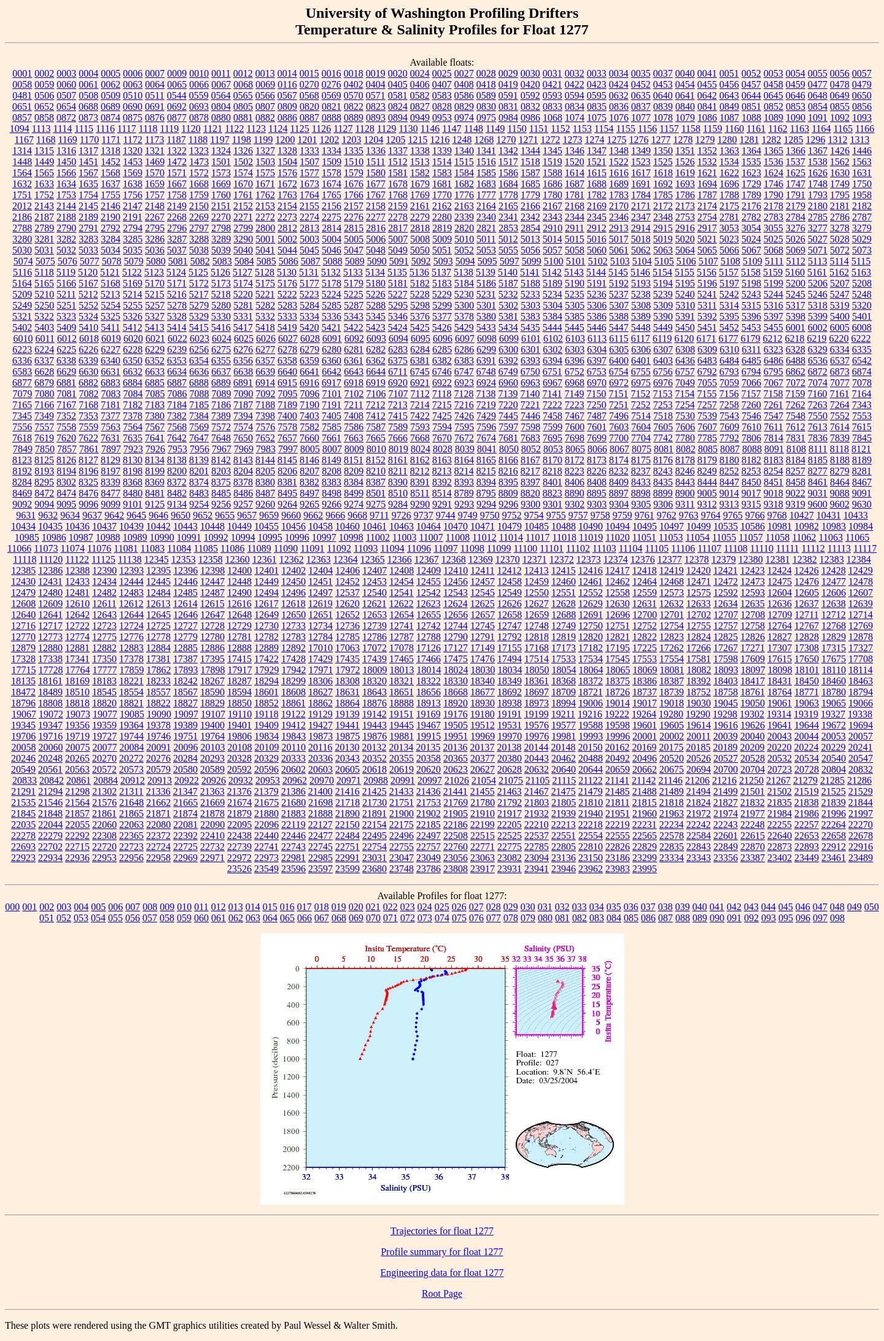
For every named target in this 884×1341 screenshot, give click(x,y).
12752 (644, 625)
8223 (574, 471)
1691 (641, 184)
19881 (401, 736)
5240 (685, 294)
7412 (376, 416)
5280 (221, 305)
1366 (795, 150)
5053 (486, 250)
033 (579, 907)
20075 (78, 747)
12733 (293, 625)
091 (734, 918)
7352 (66, 416)
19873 (320, 736)
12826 (752, 637)
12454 (401, 581)
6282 (376, 349)
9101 (132, 504)
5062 (641, 250)
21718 (347, 802)
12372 (561, 559)
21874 (185, 813)
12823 (671, 637)
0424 (619, 84)
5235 (574, 294)
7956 (199, 449)
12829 (833, 637)
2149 (177, 206)
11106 (683, 548)
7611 (773, 427)
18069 (645, 670)
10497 (671, 526)
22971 (212, 857)
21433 (401, 791)
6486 (773, 360)
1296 (815, 139)
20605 (347, 769)
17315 (833, 648)
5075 (45, 261)
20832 (860, 769)
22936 (77, 857)
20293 (212, 758)
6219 (817, 338)
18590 (212, 692)
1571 (177, 173)
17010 (320, 648)
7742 (663, 438)
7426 (464, 416)
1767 (376, 195)
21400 (320, 791)
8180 (729, 460)
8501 (376, 493)
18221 (131, 681)
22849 (725, 846)
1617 (641, 173)
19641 (779, 725)
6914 (265, 382)
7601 (597, 427)
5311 (706, 305)
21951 (617, 813)
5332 (265, 316)
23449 (806, 857)
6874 (862, 371)
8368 (132, 482)
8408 (597, 482)
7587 (376, 427)
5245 (795, 294)
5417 (243, 327)
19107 (213, 714)
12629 (590, 603)
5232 (508, 294)
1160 (734, 128)
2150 (199, 206)
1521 (597, 162)
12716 (23, 625)
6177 (729, 338)
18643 (374, 692)
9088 (840, 493)
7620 (66, 438)
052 (63, 918)
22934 (50, 857)
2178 (773, 206)
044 (768, 907)
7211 (353, 405)
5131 (309, 272)
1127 (342, 128)
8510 (398, 493)
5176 (287, 283)
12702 (698, 614)
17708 (860, 659)
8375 (221, 482)
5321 (22, 316)
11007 (431, 537)
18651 (401, 692)
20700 (725, 769)
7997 (288, 449)
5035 (132, 250)
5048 (376, 250)
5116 (22, 272)
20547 (860, 758)
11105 (657, 548)
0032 (574, 73)
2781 (729, 217)
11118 (24, 559)
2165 (508, 206)
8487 (265, 493)
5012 (508, 239)
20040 (752, 736)
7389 (221, 416)
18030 (483, 670)
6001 (795, 327)
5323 (66, 316)
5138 (463, 272)
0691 (155, 106)
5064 (685, 250)
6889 (221, 382)
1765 (331, 195)
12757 (725, 625)
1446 (862, 150)
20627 (482, 769)
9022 (795, 493)
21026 (456, 780)
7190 (309, 405)
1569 (132, 173)
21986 (806, 813)
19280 (671, 714)
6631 (110, 371)
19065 (833, 703)
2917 (707, 228)
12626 (509, 603)
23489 (860, 857)
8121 (861, 449)
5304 (552, 305)
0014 (287, 73)
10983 (833, 526)
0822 (353, 106)
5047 (353, 250)
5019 (663, 239)
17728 (51, 670)
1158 (690, 128)
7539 (707, 416)
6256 (199, 349)
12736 (347, 625)
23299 (644, 857)
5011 (485, 239)
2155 (309, 206)
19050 (752, 703)
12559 (644, 592)
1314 (22, 150)
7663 (353, 438)
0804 (221, 106)
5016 (597, 239)
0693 (199, 106)
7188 (265, 405)
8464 (840, 482)
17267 (725, 648)
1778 (508, 195)
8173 (597, 460)
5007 (398, 239)
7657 (287, 438)
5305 (574, 305)
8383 (331, 482)
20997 (429, 780)
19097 (186, 714)
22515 (482, 835)
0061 (88, 84)
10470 (455, 526)
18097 (753, 670)
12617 (266, 603)
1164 (821, 128)
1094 (19, 128)
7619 (44, 438)
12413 (536, 570)
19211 (563, 714)
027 (476, 907)
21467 (536, 791)
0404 (376, 84)
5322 (44, 316)
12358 (210, 559)
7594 (442, 427)
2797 (199, 228)
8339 (110, 482)
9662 (313, 515)
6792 (707, 371)
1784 (641, 195)
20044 (806, 736)
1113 (41, 128)
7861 (89, 449)
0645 (773, 95)
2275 (331, 217)
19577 (563, 725)
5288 (376, 305)
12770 (23, 637)
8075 (641, 449)
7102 (354, 393)
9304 (619, 504)
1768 (398, 195)
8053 (553, 449)
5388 (619, 316)
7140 (530, 393)
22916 (860, 846)
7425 (442, 416)
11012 (484, 537)
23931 (509, 869)
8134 (155, 460)
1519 (552, 162)
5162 (839, 272)
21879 (239, 813)
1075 (597, 117)
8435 (663, 482)
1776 (464, 195)
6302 (552, 349)
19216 (590, 714)
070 (373, 918)
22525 (509, 835)
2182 (862, 206)
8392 (442, 482)
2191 (132, 217)
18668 (455, 692)
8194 (66, 471)
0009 (177, 73)
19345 (23, 725)
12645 (158, 614)
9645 (136, 515)
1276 (638, 139)
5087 (310, 261)
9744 (446, 515)
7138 (485, 393)
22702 (50, 846)
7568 (177, 427)
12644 (131, 614)
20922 (186, 780)
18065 (618, 670)
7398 (265, 416)
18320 (374, 681)
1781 (574, 195)
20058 (24, 747)
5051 (442, 250)
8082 (686, 449)
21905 (455, 813)
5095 (487, 261)
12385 (23, 570)
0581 (398, 95)
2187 (44, 217)
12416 (590, 570)
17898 (213, 670)
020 (356, 907)
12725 (158, 625)
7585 (331, 427)
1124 (277, 128)
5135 (397, 272)
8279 (840, 471)
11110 (762, 548)
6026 (266, 338)
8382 (309, 482)
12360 (237, 559)
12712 (833, 614)
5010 (464, 239)
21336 (158, 791)
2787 (862, 217)
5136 (419, 272)
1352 (707, 150)
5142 (552, 272)
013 (235, 907)
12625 (482, 603)
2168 (574, 206)
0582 (420, 95)
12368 (453, 559)
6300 (508, 349)
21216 (724, 780)
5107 (708, 261)
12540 (374, 592)
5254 (110, 305)
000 (12, 907)
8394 (486, 482)
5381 (508, 316)
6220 (839, 338)
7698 (574, 438)
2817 (398, 228)
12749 (563, 625)
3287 (177, 239)
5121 (110, 272)
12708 (752, 614)
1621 (707, 173)
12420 (698, 570)
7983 (266, 449)
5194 (663, 283)
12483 (131, 592)
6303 (574, 349)
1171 (110, 139)
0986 (530, 117)
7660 (309, 438)
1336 (376, 150)
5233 (530, 294)
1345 (552, 150)
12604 (779, 592)
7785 (707, 438)
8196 (88, 471)
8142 (221, 460)
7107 (398, 393)
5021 (707, 239)
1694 (707, 184)
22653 (806, 835)
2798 (221, 228)
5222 (287, 294)
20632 (536, 769)
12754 (671, 625)
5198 (751, 283)
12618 (293, 603)
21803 (536, 802)
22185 (428, 824)
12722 (77, 625)
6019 (111, 338)
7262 (795, 405)
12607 (860, 592)
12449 (266, 581)
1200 (285, 139)
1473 (199, 162)
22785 (536, 846)
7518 (663, 416)
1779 (530, 195)
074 (442, 918)
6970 (597, 382)
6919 (376, 382)
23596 (293, 869)
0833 (552, 106)
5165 (44, 283)
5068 (773, 250)
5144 (596, 272)
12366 (399, 559)
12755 (698, 625)
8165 (486, 460)
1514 (442, 162)
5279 (199, 305)
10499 (698, 526)
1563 (862, 162)
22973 (266, 857)
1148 (473, 128)
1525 (663, 162)
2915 (663, 228)
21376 (239, 791)
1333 (309, 150)
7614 (840, 427)
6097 (465, 338)
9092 (22, 504)
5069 (795, 250)
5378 (464, 316)
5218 (221, 294)
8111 (818, 449)
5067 (751, 250)
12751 (617, 625)
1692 (663, 184)
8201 (199, 471)
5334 (309, 316)
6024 (221, 338)
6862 (795, 371)
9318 (773, 504)
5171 (177, 283)
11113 (839, 548)
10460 (347, 526)
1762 (265, 195)
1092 (840, 117)
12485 (185, 592)
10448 (212, 526)
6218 (795, 338)
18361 (536, 681)
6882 (88, 382)
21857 (77, 813)
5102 (598, 261)
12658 (509, 614)
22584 (698, 835)
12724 (131, 625)
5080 (156, 261)
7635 (132, 438)
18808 (50, 703)
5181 (398, 283)
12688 (563, 614)
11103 (604, 548)
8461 (818, 482)
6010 (23, 338)
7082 (89, 393)
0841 (707, 106)
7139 (508, 393)
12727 (185, 625)
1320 (132, 150)
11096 (419, 548)
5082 (200, 261)
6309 (707, 349)
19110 (240, 714)
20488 (590, 758)
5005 (353, 239)
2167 (552, 206)
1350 (663, 150)
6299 (486, 349)
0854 (818, 106)
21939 (563, 813)
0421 (552, 84)
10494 (617, 526)
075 (459, 918)
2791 (88, 228)
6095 (420, 338)
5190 (574, 283)
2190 (110, 217)
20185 (698, 747)
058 (167, 918)
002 (46, 907)
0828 (442, 106)
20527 (725, 758)
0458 (773, 84)
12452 (347, 581)
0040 (685, 73)
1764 (309, 195)
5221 (265, 294)
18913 (428, 703)
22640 (779, 835)
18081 (672, 670)
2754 (707, 217)
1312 (837, 139)
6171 (706, 338)
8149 (331, 460)
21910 (482, 813)
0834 (574, 106)
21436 (428, 791)
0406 (420, 84)
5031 (44, 250)
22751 (347, 846)
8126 (66, 460)
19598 (617, 725)
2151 (221, 206)
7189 (287, 405)
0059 (44, 84)
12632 (671, 603)
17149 (482, 648)
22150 (347, 824)
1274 (594, 139)
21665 (185, 802)
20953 (267, 780)
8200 (177, 471)
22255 (779, 824)
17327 (860, 648)
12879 (23, 648)
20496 (644, 758)
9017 (751, 493)
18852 (266, 703)
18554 (131, 692)
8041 (487, 449)
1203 (351, 139)
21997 (860, 813)
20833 (24, 780)
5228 (420, 294)
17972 (348, 670)
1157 (668, 128)
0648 (818, 95)
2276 (353, 217)
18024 (456, 670)
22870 (752, 846)
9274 (353, 504)
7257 (707, 405)
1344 (530, 150)
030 (528, 907)
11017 (537, 537)
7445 (508, 416)
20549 (23, 769)
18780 (833, 692)
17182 (590, 648)
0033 (597, 73)
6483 (707, 360)
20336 (320, 758)
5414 (177, 327)
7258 (729, 405)
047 (820, 907)
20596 (266, 769)
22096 (266, 824)
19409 (266, 725)
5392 (707, 316)
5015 (574, 239)
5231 (486, 294)
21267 (778, 780)
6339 (88, 360)
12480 (50, 592)
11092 (339, 548)
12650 (293, 614)
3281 (44, 239)
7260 (751, 405)
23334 (671, 857)
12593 (752, 592)
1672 (287, 184)
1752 (44, 195)
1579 (353, 173)
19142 (374, 714)
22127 (320, 824)
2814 (331, 228)
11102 (578, 548)
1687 (574, 184)
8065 (575, 449)
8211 (397, 471)
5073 (862, 250)
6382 (442, 360)
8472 (44, 493)
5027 (818, 239)
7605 (663, 427)
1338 (420, 150)
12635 (752, 603)
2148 (155, 206)
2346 (619, 217)
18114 (860, 670)
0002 (44, 73)
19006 (590, 703)
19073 (78, 714)
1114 (62, 128)
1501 (221, 162)
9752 (512, 515)
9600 (818, 504)
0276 (331, 84)
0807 (265, 106)
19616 (725, 725)
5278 (177, 305)
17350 (104, 659)
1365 (773, 150)
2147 (132, 206)
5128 (264, 272)
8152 (376, 460)
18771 (806, 692)
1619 (685, 173)
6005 (840, 327)
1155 (625, 128)
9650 (180, 515)
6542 (862, 360)
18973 (536, 703)
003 (63, 907)
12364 (345, 559)
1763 (287, 195)
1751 (22, 195)
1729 (751, 184)
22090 (212, 824)
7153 (662, 393)
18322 (428, 681)
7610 (751, 427)
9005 (707, 493)
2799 (243, 228)
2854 (530, 228)
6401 (641, 360)
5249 (22, 305)
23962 (590, 869)
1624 (773, 173)
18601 (266, 692)
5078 (112, 261)
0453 (663, 84)
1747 (795, 184)
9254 (199, 504)
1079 (685, 117)
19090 (159, 714)
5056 (530, 250)
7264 (840, 405)
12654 (401, 614)
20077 (105, 747)
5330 (221, 316)
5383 (530, 316)
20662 (644, 769)
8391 (420, 482)
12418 (644, 570)
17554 (671, 659)
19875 (347, 736)
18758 (725, 692)
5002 (287, 239)
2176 (751, 206)
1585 (486, 173)
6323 (773, 349)
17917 (240, 670)
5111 (774, 261)
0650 (862, 95)
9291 (442, 504)
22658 (833, 835)
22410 (212, 835)
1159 (712, 128)
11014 (511, 537)
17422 (266, 659)
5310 (685, 305)
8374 (199, 482)
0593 (552, 95)
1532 (707, 162)
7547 (773, 416)
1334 (331, 150)
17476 (482, 659)
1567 (88, 173)
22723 (131, 846)
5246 (818, 294)
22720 (104, 846)
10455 (266, 526)
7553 (862, 416)
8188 (840, 460)
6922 (442, 382)
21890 (347, 813)
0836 (619, 106)
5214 (132, 294)
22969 (185, 857)
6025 (244, 338)
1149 (495, 128)
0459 (795, 84)
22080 (158, 824)
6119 (662, 338)
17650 (806, 659)
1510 (353, 162)
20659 (617, 769)
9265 (309, 504)
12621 (374, 603)
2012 (22, 206)
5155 (684, 272)
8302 (66, 482)
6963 (530, 382)
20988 (375, 780)
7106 (376, 393)
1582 (420, 173)
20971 (348, 780)
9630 (862, 504)
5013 (530, 239)
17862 (159, 670)
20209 (752, 747)
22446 (293, 835)
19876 (374, 736)
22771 (482, 846)
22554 (590, 835)
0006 (132, 73)
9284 (398, 504)
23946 (563, 869)
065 (287, 918)
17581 (698, 659)
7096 (310, 393)
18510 (77, 692)
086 (648, 918)
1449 (44, 162)
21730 (374, 802)
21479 (590, 791)
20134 (401, 747)
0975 (486, 117)
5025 (773, 239)
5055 (508, 250)
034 (596, 907)
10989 (135, 537)
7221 (530, 405)
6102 (553, 338)
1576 (287, 173)
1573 (221, 173)
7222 (552, 405)
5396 (751, 316)
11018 (564, 537)
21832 (752, 802)
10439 (131, 526)
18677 (482, 692)
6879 (44, 382)
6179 (751, 338)
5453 (751, 327)
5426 (442, 327)
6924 (486, 382)
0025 (442, 73)
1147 (451, 128)
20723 (779, 769)
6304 (597, 349)
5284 (309, 305)
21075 (510, 780)
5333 (287, 316)
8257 (795, 471)
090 (717, 918)
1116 (105, 128)
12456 (455, 581)
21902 (428, 813)
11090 (286, 548)
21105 (537, 780)
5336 (331, 316)
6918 (353, 382)
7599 (552, 427)
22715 (77, 846)
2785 (818, 217)
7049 (685, 382)
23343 (698, 857)
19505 (455, 725)
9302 (574, 504)
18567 (185, 692)
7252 (641, 405)
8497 (309, 493)
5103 (620, 261)
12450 (293, 581)
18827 (185, 703)
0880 (221, 117)
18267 (212, 681)
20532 (779, 758)
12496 (293, 592)
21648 (131, 802)
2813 (309, 228)
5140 (508, 272)
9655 (225, 515)
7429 (486, 416)
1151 (538, 128)
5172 (199, 283)
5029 (862, 239)
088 (682, 918)
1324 (221, 150)
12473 (752, 581)
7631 (110, 438)
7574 (243, 427)
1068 (552, 117)
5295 (398, 305)
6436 (685, 360)
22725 (185, 846)
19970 (509, 736)
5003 (309, 239)
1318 (110, 150)
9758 (600, 515)
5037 (177, 250)
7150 (596, 393)
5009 (442, 239)
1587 (530, 173)
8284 (22, 482)
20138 (509, 747)
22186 (455, 824)
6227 (110, 349)
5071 (818, 250)
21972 (698, 813)
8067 (619, 449)
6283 (398, 349)
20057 (860, 736)
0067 (221, 84)
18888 (401, 703)
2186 (22, 217)
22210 (536, 824)
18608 (293, 692)
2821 (486, 228)
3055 (773, 228)
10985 (27, 537)
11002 (378, 537)
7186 (221, 405)
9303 (597, 504)
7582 (309, 427)
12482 (104, 592)
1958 (862, 195)
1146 (430, 128)
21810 (590, 802)
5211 (66, 294)
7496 (619, 416)
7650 (243, 438)
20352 (374, 758)
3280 (22, 239)
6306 (641, 349)
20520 (671, 758)
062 (235, 918)
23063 (482, 857)
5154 (662, 272)
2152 (243, 206)
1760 (221, 195)
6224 (44, 349)
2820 (464, 228)
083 (596, 918)
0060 (66, 84)
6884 (132, 382)
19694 (860, 725)
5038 (199, 250)
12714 (860, 614)
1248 (461, 139)
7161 (839, 393)
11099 (499, 548)
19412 (293, 725)
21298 (77, 791)
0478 (840, 84)
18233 (158, 681)
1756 (132, 195)
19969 (482, 736)
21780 (482, 802)
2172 (663, 206)
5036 (155, 250)
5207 (840, 283)
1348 (619, 150)
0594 (574, 95)
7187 (243, 405)
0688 (88, 106)
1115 (83, 128)
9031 (818, 493)
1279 (705, 139)
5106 (686, 261)
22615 (752, 835)
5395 (729, 316)
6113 (597, 338)
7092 (266, 393)
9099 (110, 504)
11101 (552, 548)
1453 (132, 162)
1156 (647, 128)
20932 (240, 780)
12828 (806, 637)
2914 (641, 228)
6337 (44, 360)
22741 (266, 846)
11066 (19, 548)
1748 (818, 184)
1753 (66, 195)
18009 (375, 670)
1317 (88, 150)
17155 (509, 648)
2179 (795, 206)
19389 (185, 725)
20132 (374, 747)
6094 (398, 338)
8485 (221, 493)
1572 (199, 173)
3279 (862, 228)
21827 (725, 802)
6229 (155, 349)
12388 (77, 570)
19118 (266, 714)
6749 (508, 371)
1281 (749, 139)
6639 (265, 371)
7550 (818, 416)
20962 (294, 780)
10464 (428, 526)
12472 (725, 581)
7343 (862, 405)
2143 (44, 206)
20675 (671, 769)
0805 (243, 106)
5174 (243, 283)
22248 (752, 824)
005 (98, 907)
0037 (663, 73)
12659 (536, 614)
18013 (402, 670)
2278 (398, 217)
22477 (320, 835)
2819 (442, 228)
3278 (840, 228)
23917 (482, 869)
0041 (707, 73)
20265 (77, 758)
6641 (309, 371)
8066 (597, 449)
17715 (24, 670)
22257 (806, 824)
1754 (88, 195)
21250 (751, 780)
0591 (508, 95)
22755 (401, 846)
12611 (104, 603)
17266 (698, 648)
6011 (44, 338)
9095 (66, 504)
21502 (779, 791)
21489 (671, 791)
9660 (291, 515)
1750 (862, 184)
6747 (464, 371)
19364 (131, 725)
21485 (617, 791)
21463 (509, 791)
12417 (617, 570)
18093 (726, 670)
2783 (773, 217)
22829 (644, 846)
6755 (641, 371)
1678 (398, 184)
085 (631, 918)
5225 (353, 294)
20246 (23, 758)
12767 (806, 625)
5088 (333, 261)
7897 (111, 449)
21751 (401, 802)
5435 (530, 327)
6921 (420, 382)
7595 (464, 427)
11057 (750, 537)
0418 (486, 84)
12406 (347, 570)
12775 (104, 637)
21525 (833, 791)
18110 (834, 670)
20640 (563, 769)
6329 (818, 349)
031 (545, 907)
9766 (755, 515)
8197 (110, 471)
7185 (199, 405)
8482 (177, 493)
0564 (221, 95)
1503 (265, 162)
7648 (221, 438)
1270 (506, 139)
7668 (420, 438)
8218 (552, 471)
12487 (212, 592)
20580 (185, 769)
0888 (331, 117)
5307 (619, 305)
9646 (158, 515)
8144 (265, 460)
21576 (104, 802)
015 (270, 907)
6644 (376, 371)
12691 (590, 614)
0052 (751, 73)
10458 (320, 526)
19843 (293, 736)
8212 (420, 471)
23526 (239, 869)
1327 (265, 150)
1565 (44, 173)
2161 (420, 206)
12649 (266, 614)
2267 (155, 217)
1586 (508, 173)
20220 (779, 747)
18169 (77, 681)
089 (699, 918)
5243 (751, 294)
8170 (552, 460)
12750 (590, 625)
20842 (51, 780)
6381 (420, 360)
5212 (88, 294)
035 (614, 907)
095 (785, 918)
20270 (104, 758)
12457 (482, 581)
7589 (398, 427)
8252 (729, 471)
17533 (563, 659)
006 (115, 907)
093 (768, 918)
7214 (420, 405)
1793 (818, 195)
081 (562, 918)
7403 (309, 416)
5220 (243, 294)
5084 (244, 261)
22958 (158, 857)
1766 (353, 195)
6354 (199, 360)
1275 (616, 139)
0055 (818, 73)
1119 (169, 128)
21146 (671, 780)
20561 (50, 769)
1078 (663, 117)
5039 (221, 250)
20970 (321, 780)
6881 (66, 382)
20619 (401, 769)
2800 (265, 228)
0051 (729, 73)
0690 (132, 106)
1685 (530, 184)
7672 (464, 438)
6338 (66, 360)
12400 (239, 570)
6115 (618, 338)
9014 (729, 493)
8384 (353, 482)
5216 (177, 294)
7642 (177, 438)
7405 (331, 416)
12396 (185, 570)
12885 (185, 648)
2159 (398, 206)
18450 (806, 681)
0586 (464, 95)
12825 (725, 637)
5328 (177, 316)
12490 (239, 592)
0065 (177, 84)
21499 (725, 791)
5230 (464, 294)
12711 (806, 614)
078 (510, 918)
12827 (779, 637)
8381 (287, 482)
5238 (641, 294)
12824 (698, 637)
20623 (455, 769)
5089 (355, 261)
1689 (619, 184)
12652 (347, 614)
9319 (795, 504)
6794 (751, 371)
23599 (347, 869)
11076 (99, 548)
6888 (199, 382)
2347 (641, 217)
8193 (44, 471)
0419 (508, 84)
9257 (243, 504)
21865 (131, 813)
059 (184, 918)
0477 (818, 84)
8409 (619, 482)
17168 (536, 648)
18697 (536, 692)
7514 (641, 416)
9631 (26, 515)
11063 (831, 537)
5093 (443, 261)
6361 (353, 360)
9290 (420, 504)
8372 (177, 482)
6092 (354, 338)
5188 (530, 283)
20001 (644, 736)
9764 (711, 515)
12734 (320, 625)
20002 (671, 736)
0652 (44, 106)
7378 (132, 416)
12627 (536, 603)
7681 (508, 438)
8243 (663, 471)
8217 (530, 471)
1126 (321, 128)
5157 (729, 272)
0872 (66, 117)
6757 (685, 371)
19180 (482, 714)
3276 (795, 228)
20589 (212, 769)
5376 (420, 316)
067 (321, 918)
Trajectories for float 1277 (442, 1231)
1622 (729, 173)
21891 (374, 813)
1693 (685, 184)
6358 (287, 360)
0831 (508, 106)
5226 (376, 294)
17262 (671, 648)
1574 (243, 173)
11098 (472, 548)
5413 (155, 327)
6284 (420, 349)
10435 (50, 526)
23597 (320, 869)
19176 (455, 714)
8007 (332, 449)
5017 (619, 239)
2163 (464, 206)
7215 (442, 405)
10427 (801, 515)
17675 (833, 659)
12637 (806, 603)
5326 (132, 316)
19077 (105, 714)
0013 (265, 73)
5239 (663, 294)
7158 (773, 393)
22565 (644, 835)
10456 (293, 526)
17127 (455, 648)
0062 (110, 84)
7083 (111, 393)
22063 (131, 824)
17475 (455, 659)
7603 (619, 427)
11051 (644, 537)
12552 (590, 592)
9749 (468, 515)
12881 (77, 648)
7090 (244, 393)
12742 (428, 625)
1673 (309, 184)
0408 (464, 84)
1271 (528, 139)
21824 (698, 802)
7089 (221, 393)
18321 (401, 681)
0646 (795, 95)
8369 (155, 482)
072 (407, 918)
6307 (663, 349)
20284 (185, 758)
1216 (439, 139)
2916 (685, 228)
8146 (309, 460)
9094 (44, 504)
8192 (22, 471)
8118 (839, 449)
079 (528, 918)
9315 (751, 504)
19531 (509, 725)
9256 (221, 504)
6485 (751, 360)
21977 (752, 813)
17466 (428, 659)
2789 (44, 228)
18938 (509, 703)
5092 (421, 261)
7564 (132, 427)
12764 (779, 625)
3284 (110, 239)
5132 (331, 272)
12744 (455, 625)
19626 (752, 725)
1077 (641, 117)
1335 (353, 150)
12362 (291, 559)
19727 (104, 736)
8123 (22, 460)
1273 (572, 139)
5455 (773, 327)
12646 (185, 614)
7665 (376, 438)
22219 (617, 824)
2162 (442, 206)
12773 (50, 637)
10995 (270, 537)
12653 (374, 614)
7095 (288, 393)
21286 (859, 780)
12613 (158, 603)
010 (184, 907)
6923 (464, 382)
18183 (104, 681)
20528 (752, 758)
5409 (66, 327)
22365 (131, 835)
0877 (177, 117)
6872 (818, 371)
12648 (239, 614)
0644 (751, 95)
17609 (752, 659)
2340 (486, 217)
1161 (756, 128)
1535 (751, 162)
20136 (455, 747)
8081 (663, 449)
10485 (536, 526)
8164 (464, 460)
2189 (88, 217)
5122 (132, 272)
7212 (376, 405)
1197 (219, 139)
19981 (563, 736)
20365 (455, 758)
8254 (773, 471)
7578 (287, 427)
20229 (833, 747)
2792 (110, 228)
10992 (216, 537)
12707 (725, 614)
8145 (287, 460)
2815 (353, 228)
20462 (563, 758)
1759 (199, 195)
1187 (175, 139)
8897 (619, 493)
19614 (698, 725)
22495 (374, 835)
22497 (428, 835)
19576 (536, 725)
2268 (177, 217)
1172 (132, 139)
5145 (618, 272)
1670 (243, 184)
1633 (44, 184)
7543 (729, 416)
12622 (401, 603)
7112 (420, 393)
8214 (464, 471)
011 (201, 907)
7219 (486, 405)
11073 (46, 548)
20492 (617, 758)
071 (390, 918)
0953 (442, 117)
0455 (707, 84)
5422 (353, 327)
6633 (155, 371)
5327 (155, 316)
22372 (158, 835)
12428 (833, 570)
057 (149, 918)
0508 (88, 95)
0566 (265, 95)
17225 (644, 648)
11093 (366, 548)
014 (253, 907)
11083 (153, 548)
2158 (376, 206)
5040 (243, 250)
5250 (44, 305)
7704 (641, 438)
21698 (320, 802)
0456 (729, 84)
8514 (442, 493)
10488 (563, 526)
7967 (221, 449)
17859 (132, 670)
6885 (155, 382)
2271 (243, 217)
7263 (818, 405)
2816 (376, 228)
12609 (50, 603)
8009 (354, 449)
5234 (552, 294)
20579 (158, 769)
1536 (773, 162)
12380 (751, 559)
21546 (50, 802)
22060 (104, 824)
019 (339, 907)
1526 (685, 162)
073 (424, 918)
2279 (420, 217)
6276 (243, 349)
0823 (376, 106)
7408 (353, 416)
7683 (530, 438)
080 (545, 918)
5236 (597, 294)
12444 (131, 581)
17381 (158, 659)
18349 (509, 681)
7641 (155, 438)
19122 (293, 714)
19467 (428, 725)
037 (648, 907)
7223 (574, 405)
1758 (177, 195)
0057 (862, 73)
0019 (376, 73)
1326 (243, 150)
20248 (50, 758)
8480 (132, 493)
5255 (132, 305)
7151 (618, 393)
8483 (199, 493)
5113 (817, 261)
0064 (155, 84)
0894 (398, 117)
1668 (199, 184)
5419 (287, 327)
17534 (590, 659)
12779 (185, 637)
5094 (465, 261)
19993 (590, 736)
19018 (671, 703)
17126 (428, 648)
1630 (840, 173)
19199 (536, 714)
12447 (212, 581)
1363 (729, 150)
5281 (243, 305)
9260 (265, 504)
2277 (376, 217)
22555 (617, 835)
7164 (861, 393)
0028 (486, 73)
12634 (725, 603)
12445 (158, 581)
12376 (642, 559)
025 (442, 907)
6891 (243, 382)
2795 (155, 228)
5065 (707, 250)
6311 (751, 349)
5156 (706, 272)
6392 (508, 360)
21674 (239, 802)
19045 (725, 703)
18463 (860, 681)
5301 (486, 305)
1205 (395, 139)
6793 (729, 371)
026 (459, 907)
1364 (751, 150)
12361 (264, 559)
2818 (420, 228)
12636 (779, 603)
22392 (185, 835)
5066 (729, 250)
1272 (550, 139)
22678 (860, 835)
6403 (663, 360)
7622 (88, 438)
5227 (398, 294)
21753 (428, 802)
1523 (641, 162)
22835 (671, 846)
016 (287, 907)
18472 (23, 692)
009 (167, 907)
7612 (795, 427)
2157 (353, 206)
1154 (603, 128)
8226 (597, 471)
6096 (442, 338)
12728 (212, 625)
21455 (482, 791)
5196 (707, 283)
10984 (860, 526)
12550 (536, 592)
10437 (104, 526)
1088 (751, 117)
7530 (685, 416)
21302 (104, 791)
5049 (398, 250)
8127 (88, 460)
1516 (486, 162)
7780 (685, 438)
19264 (644, 714)
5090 (377, 261)
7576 (265, 427)
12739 (374, 625)
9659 (269, 515)
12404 (320, 570)
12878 (860, 637)
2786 (840, 217)
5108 (730, 261)
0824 (398, 106)
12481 (77, 592)
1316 (66, 150)
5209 (22, 294)
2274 (309, 217)
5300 (464, 305)
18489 (50, 692)
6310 (729, 349)
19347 (50, 725)
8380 (265, 482)
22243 (725, 824)
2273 (287, 217)
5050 (420, 250)
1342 (508, 150)
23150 (590, 857)
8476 (88, 493)
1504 (287, 162)
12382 (805, 559)
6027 (288, 338)
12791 (482, 637)
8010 (376, 449)
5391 (685, 316)
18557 (158, 692)
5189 (552, 283)
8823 (552, 493)
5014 (552, 239)
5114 (838, 261)
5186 (486, 283)
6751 (552, 371)
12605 (806, 592)
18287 (239, 681)
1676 (353, 184)
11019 (591, 537)
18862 (320, 703)
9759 (622, 515)
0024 (420, 73)
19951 (455, 736)
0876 (155, 117)
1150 (516, 128)
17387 (185, 659)
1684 (508, 184)
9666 (335, 515)
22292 (77, 835)
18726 (617, 692)
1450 (66, 162)
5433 (486, 327)
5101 (576, 261)
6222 (861, 338)
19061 (779, 703)
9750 (490, 515)
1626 (818, 173)
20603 (320, 769)
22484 (347, 835)
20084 (132, 747)
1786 (685, 195)
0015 (309, 73)
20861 (78, 780)
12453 (374, 581)
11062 (804, 537)
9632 (48, 515)
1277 (660, 139)
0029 (508, 73)
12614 (185, 603)
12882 (104, 648)
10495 (644, 526)
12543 (455, 592)
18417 (752, 681)
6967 (552, 382)
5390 (663, 316)
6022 (177, 338)
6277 (265, 349)
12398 (212, 570)
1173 (154, 139)
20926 (213, 780)
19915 (428, 736)
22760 (455, 846)
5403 (44, 327)
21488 (644, 791)
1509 (331, 162)
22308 (104, 835)
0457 (751, 84)
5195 (685, 283)
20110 (294, 747)
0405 (398, 84)
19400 (212, 725)
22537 (536, 835)
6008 (862, 327)
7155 (706, 393)
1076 (619, 117)
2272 (265, 217)
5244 (773, 294)
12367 (426, 559)
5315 (751, 305)
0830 (486, 106)
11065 (857, 537)
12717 (50, 625)
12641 (50, 614)
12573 (671, 592)
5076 (67, 261)
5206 (818, 283)
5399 (818, 316)
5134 (375, 272)
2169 (597, 206)
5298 (420, 305)
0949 (420, 117)
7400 (287, 416)
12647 (212, 614)
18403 (725, 681)
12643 (104, 614)
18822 (158, 703)
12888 (239, 648)
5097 (509, 261)
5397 (773, 316)
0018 (353, 73)
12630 (617, 603)
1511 (375, 162)
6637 (221, 371)
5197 (729, 283)
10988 (108, 537)
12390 (104, 570)
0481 (22, 95)
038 (665, 907)
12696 (617, 614)
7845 (862, 438)
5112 (795, 261)
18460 (833, 681)
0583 (442, 95)
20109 (267, 747)
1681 (442, 184)
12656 (455, 614)
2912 (597, 228)
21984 (779, 813)
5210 (44, 294)
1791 (795, 195)
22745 (320, 846)
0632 (619, 95)
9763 (689, 515)
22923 (23, 857)
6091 (332, 338)
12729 (239, 625)
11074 (73, 548)
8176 (663, 460)
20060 (51, 747)
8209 (353, 471)
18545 (104, 692)
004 (81, 907)
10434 (23, 526)
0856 (862, 106)
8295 (44, 482)
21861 (104, 813)
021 (373, 907)
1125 (299, 128)
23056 (455, 857)
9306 (663, 504)
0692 (177, 106)
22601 (725, 835)
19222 (617, 714)
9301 (552, 504)
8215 (486, 471)
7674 (486, 438)
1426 (840, 150)
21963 (671, 813)
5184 (464, 283)
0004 (88, 73)
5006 (376, 239)
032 (562, 907)
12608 (23, 603)
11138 (130, 559)
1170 (89, 139)
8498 (331, 493)
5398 (795, 316)
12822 (644, 637)
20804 (833, 769)
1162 (777, 128)
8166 (508, 460)
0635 (641, 95)
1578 (331, 173)
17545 (617, 659)
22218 (590, 824)
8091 (774, 449)
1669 (221, 184)
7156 (729, 393)
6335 (862, 349)
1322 (177, 150)
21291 (23, 791)
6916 (309, 382)
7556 (22, 427)
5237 (619, 294)
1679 (420, 184)
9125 (155, 504)
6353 (177, 360)
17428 (293, 659)
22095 (239, 824)
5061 (619, 250)
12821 (617, 637)
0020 (398, 73)
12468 (671, 581)
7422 (420, 416)
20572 (104, 769)
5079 (134, 261)
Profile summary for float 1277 (442, 1251)
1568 (110, 173)
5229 (442, 294)
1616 (619, 173)
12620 (347, 603)
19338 (860, 714)
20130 (347, 747)
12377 (669, 559)
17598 (725, 659)
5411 (110, 327)
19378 (158, 725)
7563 (110, 427)
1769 (420, 195)
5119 (66, 272)
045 (785, 907)
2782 (751, 217)
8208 (331, 471)
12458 (509, 581)
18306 (320, 681)
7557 (44, 427)
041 (717, 907)
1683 (486, 184)
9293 (464, 504)
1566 (66, 173)
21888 (320, 813)
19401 (239, 725)
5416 (221, 327)
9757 (578, 515)
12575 (698, 592)
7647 (199, 438)
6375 (398, 360)
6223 (22, 349)
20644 (590, 769)
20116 (320, 747)
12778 (158, 637)
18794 (860, 692)
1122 (234, 128)
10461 (374, 526)
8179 (707, 460)
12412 (509, 570)
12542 (428, 592)
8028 (442, 449)
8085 (708, 449)
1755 (110, 195)
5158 (751, 272)
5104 (642, 261)
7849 (23, 449)
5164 (22, 283)
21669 (212, 802)
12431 (50, 581)
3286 (155, 239)
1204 (373, 139)
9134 (177, 504)
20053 (833, 736)
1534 (729, 162)
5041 (265, 250)
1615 (597, 173)
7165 (22, 405)
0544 (177, 95)
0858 (44, 117)
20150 (590, 747)
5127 (242, 272)
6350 (132, 360)
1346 (574, 150)
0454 (685, 84)
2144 (66, 206)
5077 (89, 261)
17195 (617, 648)
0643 (729, 95)
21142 (644, 780)
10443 (185, 526)
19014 (617, 703)
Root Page (442, 1293)
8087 (730, 449)
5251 (66, 305)
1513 (420, 162)
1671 (265, 184)
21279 (805, 780)
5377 (442, 316)
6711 (397, 371)
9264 (287, 504)
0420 (530, 84)
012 (218, 907)
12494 (266, 592)
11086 (232, 548)
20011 (698, 736)
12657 (482, 614)
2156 (331, 206)
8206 (287, 471)
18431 (779, 681)
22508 (455, 835)
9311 (684, 504)
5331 (243, 316)
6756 (663, 371)
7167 (66, 405)
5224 (331, 294)
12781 (239, 637)
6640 (287, 371)
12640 (23, 614)
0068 (243, 84)
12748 (536, 625)
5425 (420, 327)
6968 (574, 382)
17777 (105, 670)
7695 (552, 438)
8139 (199, 460)
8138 (177, 460)
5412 (132, 327)
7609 (729, 427)
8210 (376, 471)
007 (132, 907)
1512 (398, 162)
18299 (293, 681)
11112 (813, 548)
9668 (357, 515)
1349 (641, 150)
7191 (331, 405)
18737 (644, 692)
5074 (23, 261)
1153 (582, 128)
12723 (104, 625)
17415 (239, 659)
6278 (287, 349)
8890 (574, 493)
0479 (862, 84)
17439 (374, 659)
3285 (132, 239)
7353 (88, 416)
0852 (773, 106)
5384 (552, 316)
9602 (840, 504)
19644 (806, 725)
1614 (574, 173)
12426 (806, 570)
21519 (806, 791)
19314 (779, 714)
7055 (707, 382)
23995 (644, 869)
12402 (293, 570)
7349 (44, 416)
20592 (239, 769)
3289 (221, 239)
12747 (509, 625)
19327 (833, 714)
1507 (309, 162)
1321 (155, 150)
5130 (287, 272)
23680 (374, 869)
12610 (77, 603)
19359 (104, 725)
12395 (158, 570)
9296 (508, 504)
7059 (729, 382)
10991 (189, 537)
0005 (110, 73)
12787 (401, 637)
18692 (509, 692)
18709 (563, 692)
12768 (833, 625)
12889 (266, 648)
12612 (131, 603)
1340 (464, 150)
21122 (590, 780)
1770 (442, 195)
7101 (332, 393)
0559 (199, 95)
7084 (133, 393)
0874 (110, 117)
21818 (671, 802)
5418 (265, 327)
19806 (239, 736)
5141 (530, 272)
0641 (685, 95)
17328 (23, 659)
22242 (698, 824)
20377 (482, 758)
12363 (318, 559)
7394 (243, 416)
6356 (243, 360)
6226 (88, 349)
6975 (641, 382)
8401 (552, 482)
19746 (158, 736)
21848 (50, 813)
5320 (862, 305)
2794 (132, 228)
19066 (860, 703)
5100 (554, 261)
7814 (773, 438)
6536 (818, 360)
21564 (77, 802)
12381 (778, 559)
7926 (155, 449)
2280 (442, 217)
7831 (795, 438)
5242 (729, 294)
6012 (67, 338)
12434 (104, 581)
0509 (110, 95)
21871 (158, 813)
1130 (407, 128)
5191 (597, 283)
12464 (644, 581)
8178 (685, 460)
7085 (155, 393)
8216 (508, 471)
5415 (199, 327)
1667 (177, 184)
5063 (663, 250)
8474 (66, 493)
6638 (243, 371)
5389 (641, 316)
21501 (752, 791)
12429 (860, 570)
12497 (320, 592)
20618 (374, 769)
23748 (401, 869)
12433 (77, 581)
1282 (771, 139)
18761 (752, 692)
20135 (428, 747)
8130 (132, 460)
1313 (859, 139)
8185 (818, 460)
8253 (751, 471)
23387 (752, 857)
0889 (353, 117)
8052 (531, 449)
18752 (698, 692)
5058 (574, 250)
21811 (617, 802)
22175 (401, 824)
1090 (795, 117)
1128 (364, 128)
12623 (428, 603)
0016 (331, 73)
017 (304, 907)
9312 (707, 504)
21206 (697, 780)
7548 (795, 416)
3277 (818, 228)
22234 (671, 824)
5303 (530, 305)
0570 (353, 95)
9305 (641, 504)
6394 (552, 360)
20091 (159, 747)
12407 (374, 570)
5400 (840, 316)
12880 (50, 648)
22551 (563, 835)
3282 (66, 239)
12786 (374, 637)
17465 (401, 659)
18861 (293, 703)
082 (579, 918)
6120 (684, 338)
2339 (464, 217)
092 (751, 918)
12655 (428, 614)
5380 (486, 316)
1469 (155, 162)
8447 (729, 482)
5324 (88, 316)
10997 (324, 537)
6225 (66, 349)
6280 (331, 349)
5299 (442, 305)
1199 (263, 139)
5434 (508, 327)
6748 (486, 371)
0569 (331, 95)
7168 (88, 405)
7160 (817, 393)
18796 (23, 703)
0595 (597, 95)
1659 (155, 184)
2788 (22, 228)
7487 (597, 416)
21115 (564, 780)
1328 (287, 150)
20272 (131, 758)
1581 (398, 173)
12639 (860, 603)
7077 (840, 382)
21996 (833, 813)
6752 (574, 371)
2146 (110, 206)
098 (837, 918)
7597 (508, 427)
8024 (420, 449)
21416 (347, 791)
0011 (220, 73)
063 (253, 918)
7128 (463, 393)
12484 (158, 592)
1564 (22, 173)
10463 (401, 526)
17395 (212, 659)
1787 (707, 195)
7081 (67, 393)
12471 (698, 581)
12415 (563, 570)
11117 (865, 548)
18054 (564, 670)
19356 (77, 725)
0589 (486, 95)
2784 (795, 217)
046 (803, 907)
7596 (486, 427)
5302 (508, 305)
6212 (773, 338)
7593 (420, 427)
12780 (212, 637)
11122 (77, 559)
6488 (795, 360)
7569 (199, 427)
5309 (663, 305)
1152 (560, 128)
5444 (552, 327)
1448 (22, 162)
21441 (455, 791)
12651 (320, 614)
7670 (442, 438)
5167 (88, 283)
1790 (773, 195)
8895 (597, 493)
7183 (155, 405)
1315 (44, 150)
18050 (537, 670)
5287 (353, 305)
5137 (441, 272)
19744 (131, 736)
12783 (293, 637)
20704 (752, 769)
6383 (464, 360)
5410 (88, 327)
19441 (347, 725)
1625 (795, 173)
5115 (860, 261)
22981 (293, 857)
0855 (840, 106)
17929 (267, 670)
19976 (536, 736)
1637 (110, 184)
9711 (379, 515)
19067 (24, 714)
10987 (81, 537)
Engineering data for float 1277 (442, 1272)
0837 (641, 106)
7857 (67, 449)
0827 (420, 106)
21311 (131, 791)
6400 (619, 360)
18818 (77, 703)
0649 (840, 95)
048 (837, 907)
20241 (860, 747)
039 (682, 907)
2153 (265, 206)
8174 (619, 460)
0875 (132, 117)
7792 (729, 438)
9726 (401, 515)
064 (270, 918)
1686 (552, 184)
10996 (297, 537)
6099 (509, 338)
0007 (155, 73)
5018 (641, 239)
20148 (563, 747)
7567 (155, 427)
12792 (509, 637)
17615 (779, 659)
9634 (70, 515)
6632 (132, 371)
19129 (320, 714)
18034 (510, 670)
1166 (864, 128)
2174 (707, 206)
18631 (347, 692)
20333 (293, 758)
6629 (66, 371)
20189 (725, 747)
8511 (419, 493)
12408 (401, 570)
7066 (751, 382)
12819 (563, 637)
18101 (807, 670)
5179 (353, 283)
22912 (833, 846)
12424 (779, 570)
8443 (685, 482)
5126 (220, 272)
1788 (729, 195)
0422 (574, 84)
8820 (530, 493)
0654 (66, 106)
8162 (420, 460)
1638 (132, 184)
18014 (429, 670)
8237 (641, 471)
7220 (508, 405)
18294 (266, 681)
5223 (309, 294)
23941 (536, 869)
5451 (707, 327)
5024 (751, 239)
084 (614, 918)
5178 (331, 283)
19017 (644, 703)
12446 (185, 581)
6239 (177, 349)
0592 (530, 95)
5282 (265, 305)
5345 (376, 316)
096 (803, 918)
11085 (206, 548)
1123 (256, 128)
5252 (88, 305)
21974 (725, 813)
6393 (530, 360)
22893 (806, 846)
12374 (615, 559)
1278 (682, 139)
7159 (795, 393)
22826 (617, 846)
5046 (331, 250)
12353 (183, 559)
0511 (154, 95)
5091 (399, 261)
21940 (590, 813)
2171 (641, 206)
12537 (347, 592)
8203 (221, 471)
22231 (644, 824)
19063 (806, 703)
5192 (619, 283)
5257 (155, 305)
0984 (508, 117)
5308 (641, 305)
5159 (773, 272)
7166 (44, 405)
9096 (88, 504)
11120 (51, 559)
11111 (787, 548)
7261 (773, 405)
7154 (684, 393)
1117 (126, 128)
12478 (860, 581)
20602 (293, 769)
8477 (110, 493)
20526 (698, 758)
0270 (309, 84)
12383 (832, 559)
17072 (374, 648)
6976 (663, 382)
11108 (736, 548)
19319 (806, 714)
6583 (22, 371)
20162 (617, 747)
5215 (155, 294)
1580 (376, 173)
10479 (509, 526)
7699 (597, 438)
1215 (417, 139)
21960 (644, 813)
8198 (132, 471)
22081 (185, 824)
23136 (563, 857)
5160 (795, 272)
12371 (534, 559)
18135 (23, 681)
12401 (266, 570)
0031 (552, 73)
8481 (155, 493)
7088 (199, 393)
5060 (597, 250)
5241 (707, 294)
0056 (840, 73)
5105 (664, 261)
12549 (509, 592)
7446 (530, 416)
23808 (455, 869)
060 (201, 918)
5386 (597, 316)
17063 (347, 648)
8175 (641, 460)
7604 (641, 427)
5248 (862, 294)
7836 (818, 438)
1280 (727, 139)
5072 (840, 250)
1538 (818, 162)
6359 (309, 360)
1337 (398, 150)
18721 (590, 692)
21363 (212, 791)
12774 (77, 637)
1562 (840, 162)
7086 (177, 393)
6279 (309, 349)
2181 (840, 206)
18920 (455, 703)
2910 (552, 228)
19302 (752, 714)
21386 (293, 791)
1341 (486, 150)
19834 (266, 736)
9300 (530, 504)
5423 (376, 327)
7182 (132, 405)
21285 (832, 780)
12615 (212, 603)
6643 (353, 371)
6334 (840, 349)
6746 (442, 371)
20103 (213, 747)
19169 (428, 714)
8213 (442, 471)
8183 (773, 460)
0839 (663, 106)
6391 (486, 360)
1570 (155, 173)
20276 (158, 758)
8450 (751, 482)
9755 (556, 515)
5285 (331, 305)
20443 (536, 758)
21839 (833, 802)
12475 (779, 581)
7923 (133, 449)
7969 (244, 449)
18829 (212, 703)
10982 (806, 526)
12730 (266, 625)
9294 (486, 504)
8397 (530, 482)
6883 (110, 382)
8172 (574, 460)
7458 (552, 416)
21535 (23, 802)
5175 (265, 283)
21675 (266, 802)
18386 (644, 681)
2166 (530, 206)
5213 (110, 294)
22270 (860, 824)
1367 (818, 150)
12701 (671, 614)
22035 (23, 824)
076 (476, 918)
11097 (445, 548)
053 (81, 918)
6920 (398, 382)
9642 (114, 515)
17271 (752, 648)
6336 (22, 360)
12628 (563, 603)
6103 (575, 338)
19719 (77, 736)
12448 (239, 581)
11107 (709, 548)
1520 (574, 162)
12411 (482, 570)
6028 (310, 338)
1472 (177, 162)
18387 (671, 681)
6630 (88, 371)
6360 (331, 360)
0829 (464, 106)
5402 (22, 327)
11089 (259, 548)
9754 (534, 515)
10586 (752, 526)
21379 (266, 791)
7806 (751, 438)
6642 (331, 371)
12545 (482, 592)
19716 (50, 736)
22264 (833, 824)
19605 (671, 725)
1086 (707, 117)
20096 (186, 747)
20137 (482, 747)
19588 (590, 725)
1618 (663, 173)
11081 (126, 548)
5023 (729, 239)
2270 (221, 217)
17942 (294, 670)
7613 (818, 427)
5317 (795, 305)
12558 (617, 592)
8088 (752, 449)
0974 (464, 117)
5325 (110, 316)
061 (218, 918)
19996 (617, 736)
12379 (723, 559)
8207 (309, 471)
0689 (110, 106)
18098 (780, 670)
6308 (685, 349)
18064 (591, 670)
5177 (309, 283)
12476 (806, 581)
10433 (855, 515)
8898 (641, 493)
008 (149, 907)
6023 (199, 338)
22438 (239, 835)
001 (29, 907)
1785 (663, 195)
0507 (66, 95)
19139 (347, 714)
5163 (861, 272)
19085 (132, 714)
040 (699, 907)
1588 (552, 173)
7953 (177, 449)
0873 (88, 117)
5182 (420, 283)
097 (820, 918)
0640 (663, 95)
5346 (398, 316)
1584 (464, 173)
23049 (428, 857)
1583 (442, 173)
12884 (158, 648)
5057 (552, 250)
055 (115, 918)
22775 (509, 846)
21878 (212, 813)
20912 (132, 780)
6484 (729, 360)
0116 (287, 84)
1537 (795, 162)
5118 (43, 272)
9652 (202, 515)
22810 (590, 846)
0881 (243, 117)
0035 (641, 73)
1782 (597, 195)
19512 (482, 725)
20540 (833, 758)
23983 (617, 869)
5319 (840, 305)
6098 (487, 338)
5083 (222, 261)
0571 (376, 95)
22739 (239, 846)
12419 (671, 570)
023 (407, 907)
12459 (536, 581)
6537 (840, 360)
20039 (725, 736)
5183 (442, 283)
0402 (353, 84)
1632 (22, 184)
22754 (374, 846)
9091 (862, 493)
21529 (860, 791)
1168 (45, 139)
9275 (376, 504)
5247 (840, 294)
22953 (104, 857)
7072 (795, 382)
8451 (773, 482)
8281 (862, 471)
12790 (455, 637)
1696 (729, 184)
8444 (707, 482)
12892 (293, 648)
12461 (590, 581)
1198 (241, 139)
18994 (563, 703)
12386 (50, 570)
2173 (685, 206)
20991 (402, 780)
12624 (455, 603)
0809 (287, 106)
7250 (597, 405)
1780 (552, 195)
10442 (158, 526)
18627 (320, 692)
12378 (696, 559)
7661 (331, 438)
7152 (640, 393)
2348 (663, 217)
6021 (155, 338)
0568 (309, 95)
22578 (671, 835)
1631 (862, 173)
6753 (597, 371)
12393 (131, 570)
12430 (23, 581)
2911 (574, 228)
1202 (329, 139)
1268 (484, 139)
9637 (92, 515)
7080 (45, 393)
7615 (862, 427)
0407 (442, 84)
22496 (401, 835)
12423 (752, 570)
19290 (698, 714)
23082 (509, 857)
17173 (563, 648)
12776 (131, 637)
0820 (309, 106)
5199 (773, 283)
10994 (243, 537)
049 (854, 907)
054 (98, 918)
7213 (398, 405)
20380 (509, 758)
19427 (320, 725)
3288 (199, 239)
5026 (795, 239)
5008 (420, 239)
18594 (239, 692)
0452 (641, 84)
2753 (685, 217)
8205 (265, 471)
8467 (862, 482)
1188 (197, 139)
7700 (619, 438)
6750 (530, 371)
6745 (420, 371)
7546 (751, 416)
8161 (398, 460)
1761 (243, 195)
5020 (685, 239)
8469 (22, 493)
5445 (574, 327)
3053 (729, 228)
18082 (699, 670)
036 (631, 907)
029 (510, 907)
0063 (132, 84)
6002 (818, 327)
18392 (698, 681)
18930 (482, 703)
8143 (243, 460)
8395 (508, 482)
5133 (353, 272)
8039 (465, 449)
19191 (509, 714)
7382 (177, 416)
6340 (110, 360)
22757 (428, 846)
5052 (464, 250)
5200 (795, 283)
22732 (212, 846)
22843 (698, 846)
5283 (287, 305)
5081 (178, 261)
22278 (23, 835)
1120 (190, 128)
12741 (401, 625)
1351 (685, 150)
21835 (779, 802)
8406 (574, 482)
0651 (22, 106)
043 (751, 907)
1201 (307, 139)
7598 (530, 427)
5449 (663, 327)
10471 (482, 526)
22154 (374, 824)
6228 (132, 349)
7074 (818, 382)
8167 (530, 460)
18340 (482, 681)
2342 (530, 217)
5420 (309, 327)
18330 (455, 681)
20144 (536, 747)
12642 (77, 614)
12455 (428, 581)
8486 (243, 493)
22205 (509, 824)
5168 (110, 283)
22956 (131, 857)
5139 (485, 272)
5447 (619, 327)
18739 (671, 692)
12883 (131, 648)
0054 (795, 73)
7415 (398, 416)
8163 (442, 460)
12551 (563, 592)
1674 (331, 184)
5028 (840, 239)
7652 (265, 438)
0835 (597, 106)
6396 (574, 360)
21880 (266, 813)
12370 (507, 559)
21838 (806, 802)
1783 (619, 195)
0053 (773, 73)
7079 (23, 393)
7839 (840, 438)
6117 (640, 338)
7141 (552, 393)
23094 (536, 857)
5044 (287, 250)
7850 (45, 449)
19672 (833, 725)
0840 (685, 106)
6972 (619, 382)
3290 (243, 239)
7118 (441, 393)
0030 (530, 73)
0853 (795, 106)
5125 (198, 272)
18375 (617, 681)
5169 (132, 283)
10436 (77, 526)
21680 (293, 802)
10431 (828, 515)
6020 (133, 338)
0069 (265, 84)
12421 (725, 570)
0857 (22, 117)
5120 (88, 272)
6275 (221, 349)
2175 (729, 206)
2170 (619, 206)
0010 (199, 73)
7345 (22, 416)
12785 (347, 637)
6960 (508, 382)
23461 (833, 857)
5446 (597, 327)
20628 (509, 769)
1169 (67, 139)
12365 (372, 559)
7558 (66, 427)
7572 (221, 427)
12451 (320, 581)
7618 (22, 438)
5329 (199, 316)
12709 (779, 614)
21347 (185, 791)
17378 (131, 659)
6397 (597, 360)
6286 (464, 349)
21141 (617, 780)
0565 (243, 95)
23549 (266, 869)
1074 (574, 117)
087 (665, 918)
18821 (131, 703)
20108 (240, 747)
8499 (353, 493)
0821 (331, 106)
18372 (590, 681)
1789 (751, 195)
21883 (293, 813)
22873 (779, 846)
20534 (806, 758)
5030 (22, 250)
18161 (50, 681)
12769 (860, 625)
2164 (486, 206)
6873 (840, 371)
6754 (619, 371)
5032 (66, 250)
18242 (185, 681)
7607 (707, 427)
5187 (508, 283)
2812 (287, 228)
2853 (508, 228)
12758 (752, 625)
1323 (199, 150)
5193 (641, 283)
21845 (23, 813)
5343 (353, 316)
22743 (293, 846)
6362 (376, 360)
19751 (185, 736)
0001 (22, 73)
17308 (806, 648)
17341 (77, 659)
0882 (265, 117)
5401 (862, 316)
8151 (353, 460)
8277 (818, 471)
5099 (531, 261)
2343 (552, 217)
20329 (266, 758)
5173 (221, 283)
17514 (536, 659)
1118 (148, 128)
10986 (54, 537)
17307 (779, 648)
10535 (725, 526)
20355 (401, 758)
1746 (773, 184)
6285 (442, 349)
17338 (50, 659)
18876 (374, 703)
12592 (725, 592)
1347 (597, 150)
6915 (287, 382)
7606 (685, 427)
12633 (698, 603)
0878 (199, 117)
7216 (464, 405)
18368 (563, 681)
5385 (574, 316)
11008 (458, 537)
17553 (644, 659)
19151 (401, 714)
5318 (818, 305)
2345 (597, 217)
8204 (243, 471)
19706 (23, 736)
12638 (833, 603)
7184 (177, 405)
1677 (376, 184)
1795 (840, 195)
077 (493, 918)
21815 (644, 802)
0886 (287, 117)
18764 (779, 692)
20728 (806, 769)
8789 (464, 493)
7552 (840, 416)
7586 (353, 427)
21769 (455, 802)
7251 (619, 405)
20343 (347, 758)
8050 (509, 449)
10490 (590, 526)
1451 (88, 162)
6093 (376, 338)
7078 (862, 382)
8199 (155, 471)
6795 (773, 371)
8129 (110, 460)
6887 (177, 382)
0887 (309, 117)
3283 (88, 239)
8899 (663, 493)
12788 (428, 637)
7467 (574, 416)
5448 (641, 327)
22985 (320, 857)
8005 (310, 449)
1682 (464, 184)
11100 (525, 548)
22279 (50, 835)
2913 (619, 228)
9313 (729, 504)
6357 (265, 360)
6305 (619, 349)
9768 (777, 515)
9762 (667, 515)
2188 (66, 217)
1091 (818, 117)
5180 (376, 283)
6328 (795, 349)
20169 (644, 747)
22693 (23, 846)
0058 (22, 84)
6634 (177, 371)
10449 (239, 526)
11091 (312, 548)
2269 (199, 217)
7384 (199, 416)
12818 (536, 637)
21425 (374, 791)
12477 (833, 581)
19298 (725, 714)
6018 (89, 338)
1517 (508, 162)
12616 (239, 603)
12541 (401, 592)
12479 (23, 592)
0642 (707, 95)
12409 (428, 570)
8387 (376, 482)
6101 (531, 338)
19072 (51, 714)
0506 (44, 95)
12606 (833, 592)
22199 (482, 824)
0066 (199, 84)
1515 (464, 162)
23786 (428, 869)
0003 (66, 73)
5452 (729, 327)
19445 (401, 725)
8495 (287, 493)
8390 (398, 482)
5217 (199, 294)
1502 (243, 162)
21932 (536, 813)
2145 (88, 206)
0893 (376, 117)
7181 (110, 405)
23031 (374, 857)
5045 (309, 250)
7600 (574, 427)
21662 (158, 802)
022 (390, 907)
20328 (239, 758)
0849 (729, 106)
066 (304, 918)
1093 (862, 117)
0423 (597, 84)
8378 (243, 482)
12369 (480, 559)
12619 (320, 603)
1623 (751, 173)
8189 (862, 460)
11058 (777, 537)
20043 (779, 736)
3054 (751, 228)
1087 (729, 117)
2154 (287, 206)
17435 (347, 659)
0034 (619, 73)
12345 (156, 559)
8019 (398, 449)
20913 (159, 780)
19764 (212, 736)
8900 (685, 493)
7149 (574, 393)
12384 (859, 559)
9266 (331, 504)
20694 (698, 769)
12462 (617, 581)
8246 (685, 471)
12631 (644, 603)
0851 (751, 106)
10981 (779, 526)
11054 (698, 537)
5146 (640, 272)
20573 (131, 769)
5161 (817, 272)
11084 (179, 548)
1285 (793, 139)
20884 (105, 780)
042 (734, 907)
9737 (423, 515)
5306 (597, 305)
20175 (671, 747)
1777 (486, 195)
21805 (563, 802)
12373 (588, 559)
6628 (44, 371)
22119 (293, 824)
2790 (66, 228)
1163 (799, 128)
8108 (796, 449)
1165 (843, 128)
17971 (321, 670)
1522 (619, 162)
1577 (309, 173)
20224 (806, 747)
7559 (88, 427)
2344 (574, 217)
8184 (795, 460)
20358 (428, 758)
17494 (509, 659)
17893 (186, 670)
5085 (266, 261)
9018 (773, 493)
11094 (392, 548)
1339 (442, 150)
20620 (428, 769)
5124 (176, 272)
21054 (483, 780)
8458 (795, 482)
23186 (617, 857)
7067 (773, 382)
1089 (773, 117)
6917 (331, 382)
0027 (464, 73)
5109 (752, 261)
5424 (398, 327)
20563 (77, 769)
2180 (818, 206)
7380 (155, 416)
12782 (266, 637)
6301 (530, 349)
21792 (509, 802)
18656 (428, 692)
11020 (617, 537)
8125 (44, 460)
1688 (597, 184)
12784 (320, 637)
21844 (860, 802)
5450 (685, 327)
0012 (243, 73)
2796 (177, 228)
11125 (103, 559)
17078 (401, 648)
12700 (644, 614)
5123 (154, 272)
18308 (347, 681)
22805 (563, 846)
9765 (733, 515)
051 (46, 918)
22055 (77, 824)
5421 (331, 327)
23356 (725, 857)
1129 (386, 128)
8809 (508, 493)
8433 (641, 482)
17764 (78, 670)
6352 (155, 360)
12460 (563, 581)
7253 (663, 405)
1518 (530, 162)
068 (339, 918)
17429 (320, 659)
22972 (239, 857)
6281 (353, 349)
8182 (751, 460)
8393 (464, 482)
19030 (698, 703)
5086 (288, 261)
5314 (729, 305)
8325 (88, 482)
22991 (347, 857)
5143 (574, 272)
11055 (724, 537)
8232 (619, 471)
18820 (104, 703)
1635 (88, 184)
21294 (50, 791)
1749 (840, 184)
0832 (530, 106)
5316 (773, 305)
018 (321, 907)
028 (493, 907)
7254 (685, 405)
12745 (482, 625)
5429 (464, 327)
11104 (631, 548)
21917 (509, 813)
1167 (24, 139)
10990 (162, 537)
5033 (88, 250)
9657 (247, 515)
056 (132, 918)
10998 (351, 537)
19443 (374, 725)
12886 (212, 648)
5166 (66, 283)
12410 (455, 570)
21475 (563, 791)
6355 (221, 360)
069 (356, 918)
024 (424, 907)
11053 (671, 537)
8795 (486, 493)
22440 (266, 835)
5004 (331, 239)
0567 (287, 95)
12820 (590, 637)
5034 (110, 250)
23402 (779, 857)
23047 (401, 857)
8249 (707, 471)
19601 (644, 725)
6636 (199, 371)
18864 (347, 703)
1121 (212, 128)
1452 (110, 162)
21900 (401, 813)
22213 (563, 824)
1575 (265, 173)
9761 (644, 515)
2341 (508, 217)
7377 (110, 416)
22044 (50, 824)
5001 (265, 239)
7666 (398, 438)
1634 (66, 184)
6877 (22, 382)
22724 (158, 846)
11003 (404, 537)
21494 (698, 791)
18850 (239, 703)
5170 (155, 283)
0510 (132, 95)
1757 (155, 195)
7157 (751, 393)
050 (871, 907)
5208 (862, 283)
